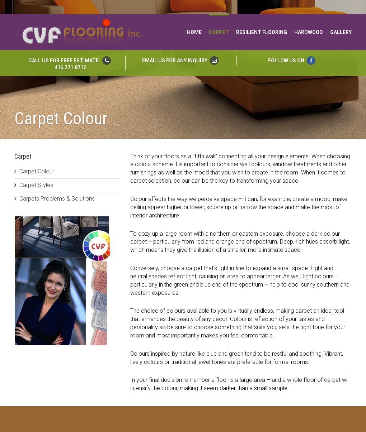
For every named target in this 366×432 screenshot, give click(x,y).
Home (194, 32)
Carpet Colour (36, 171)
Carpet (219, 32)
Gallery (341, 32)
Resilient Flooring (261, 32)
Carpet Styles (36, 185)
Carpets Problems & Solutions (57, 198)
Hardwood (308, 32)
